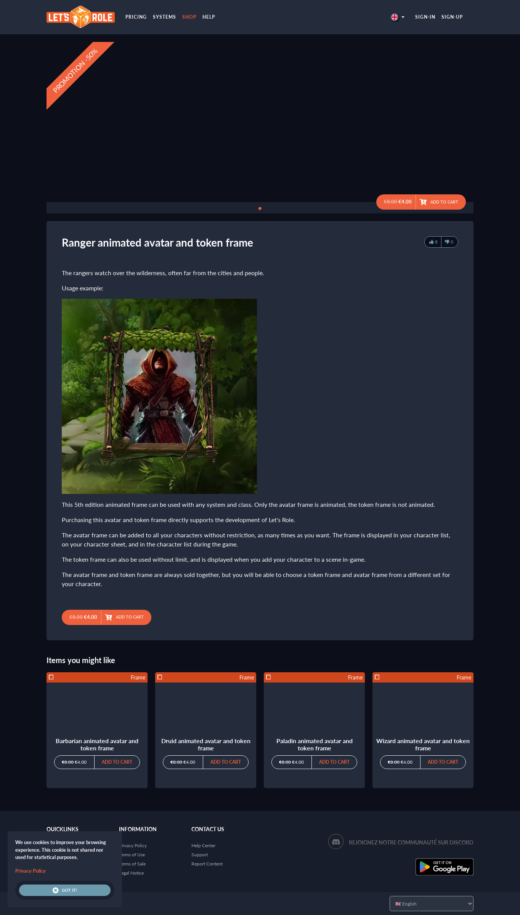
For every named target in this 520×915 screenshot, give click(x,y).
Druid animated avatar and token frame (205, 744)
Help (208, 17)
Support (199, 854)
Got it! (65, 890)
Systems (164, 17)
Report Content (207, 864)
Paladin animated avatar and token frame (314, 744)
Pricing (136, 17)
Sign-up (452, 17)
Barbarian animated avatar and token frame (97, 744)
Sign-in (425, 17)
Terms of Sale (132, 864)
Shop (189, 17)
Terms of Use (132, 854)
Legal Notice (131, 873)
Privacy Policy (133, 845)
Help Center (203, 845)
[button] (397, 17)
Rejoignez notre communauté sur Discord (411, 842)
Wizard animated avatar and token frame (423, 744)
